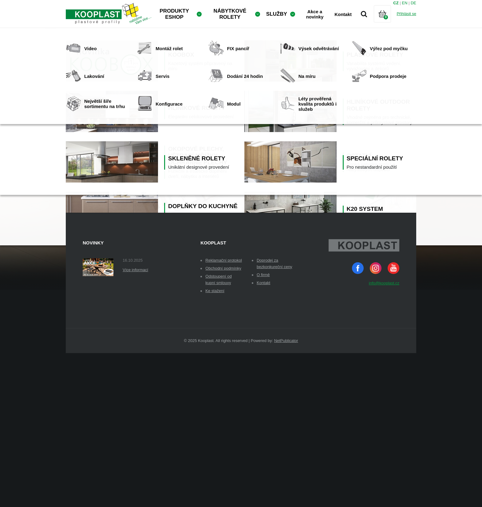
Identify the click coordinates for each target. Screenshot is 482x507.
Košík (388, 21)
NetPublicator (286, 494)
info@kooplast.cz (384, 437)
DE (413, 3)
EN (404, 3)
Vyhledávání (364, 14)
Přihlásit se (406, 13)
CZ (395, 3)
